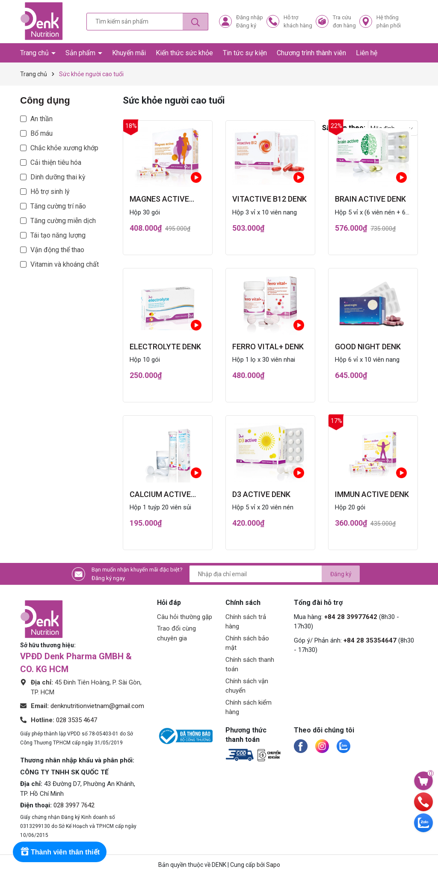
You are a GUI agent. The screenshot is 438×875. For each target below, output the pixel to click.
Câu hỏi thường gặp (184, 617)
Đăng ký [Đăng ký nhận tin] (341, 574)
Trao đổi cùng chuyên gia (176, 633)
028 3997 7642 (74, 805)
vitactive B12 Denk (269, 198)
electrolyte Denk (165, 346)
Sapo (273, 864)
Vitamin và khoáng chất (64, 264)
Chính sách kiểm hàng (248, 707)
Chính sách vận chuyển (246, 686)
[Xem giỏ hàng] (423, 780)
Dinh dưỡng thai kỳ (58, 177)
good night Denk (368, 346)
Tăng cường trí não (58, 206)
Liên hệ (366, 53)
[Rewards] (60, 852)
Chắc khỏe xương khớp (64, 148)
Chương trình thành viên (311, 53)
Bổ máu (41, 133)
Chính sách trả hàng (245, 622)
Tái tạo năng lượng (58, 235)
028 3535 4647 (76, 720)
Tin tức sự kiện (245, 53)
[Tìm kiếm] (195, 21)
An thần (41, 119)
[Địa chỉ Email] (274, 574)
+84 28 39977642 (350, 617)
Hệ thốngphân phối (388, 21)
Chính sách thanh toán (249, 664)
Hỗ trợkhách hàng (298, 21)
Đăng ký (246, 25)
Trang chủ (35, 53)
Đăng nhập (249, 17)
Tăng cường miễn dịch (63, 221)
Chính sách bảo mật (247, 643)
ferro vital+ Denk (268, 346)
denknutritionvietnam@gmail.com (97, 706)
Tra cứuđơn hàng (344, 21)
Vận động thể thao (57, 250)
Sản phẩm (81, 53)
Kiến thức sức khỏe (184, 53)
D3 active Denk (261, 494)
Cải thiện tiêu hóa (55, 162)
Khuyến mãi (129, 53)
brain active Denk (370, 198)
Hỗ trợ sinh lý (50, 192)
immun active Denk (372, 494)
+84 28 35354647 (370, 640)
